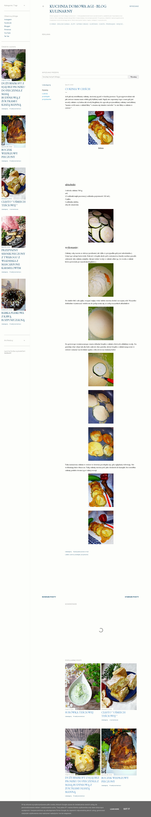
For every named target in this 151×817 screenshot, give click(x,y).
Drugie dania (63, 24)
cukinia (45, 94)
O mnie (53, 24)
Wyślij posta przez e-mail (81, 551)
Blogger (7, 26)
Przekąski (110, 24)
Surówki (94, 24)
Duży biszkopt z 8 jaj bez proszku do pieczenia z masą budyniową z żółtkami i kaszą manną (82, 785)
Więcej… (120, 24)
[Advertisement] (90, 51)
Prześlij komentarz (79, 716)
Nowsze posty (49, 597)
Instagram (8, 20)
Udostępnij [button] (46, 85)
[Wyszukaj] (134, 6)
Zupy (73, 24)
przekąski (46, 96)
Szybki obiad (82, 24)
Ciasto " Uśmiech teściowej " (113, 714)
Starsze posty (132, 597)
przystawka (46, 99)
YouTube (7, 33)
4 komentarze (113, 720)
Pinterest (7, 30)
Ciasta (102, 24)
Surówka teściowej (79, 712)
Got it (126, 809)
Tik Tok (6, 36)
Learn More (114, 809)
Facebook (7, 23)
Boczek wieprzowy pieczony (9, 153)
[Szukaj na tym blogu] (85, 77)
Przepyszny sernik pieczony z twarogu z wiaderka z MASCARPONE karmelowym (13, 259)
